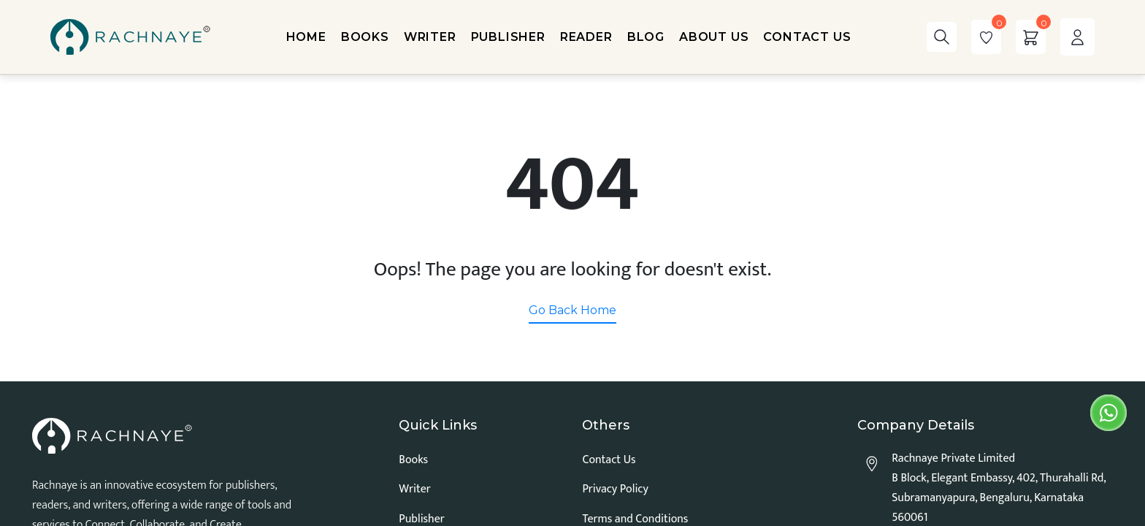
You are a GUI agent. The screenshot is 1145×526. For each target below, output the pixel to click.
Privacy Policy (615, 489)
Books (413, 460)
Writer (414, 489)
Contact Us (608, 460)
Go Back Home (572, 310)
